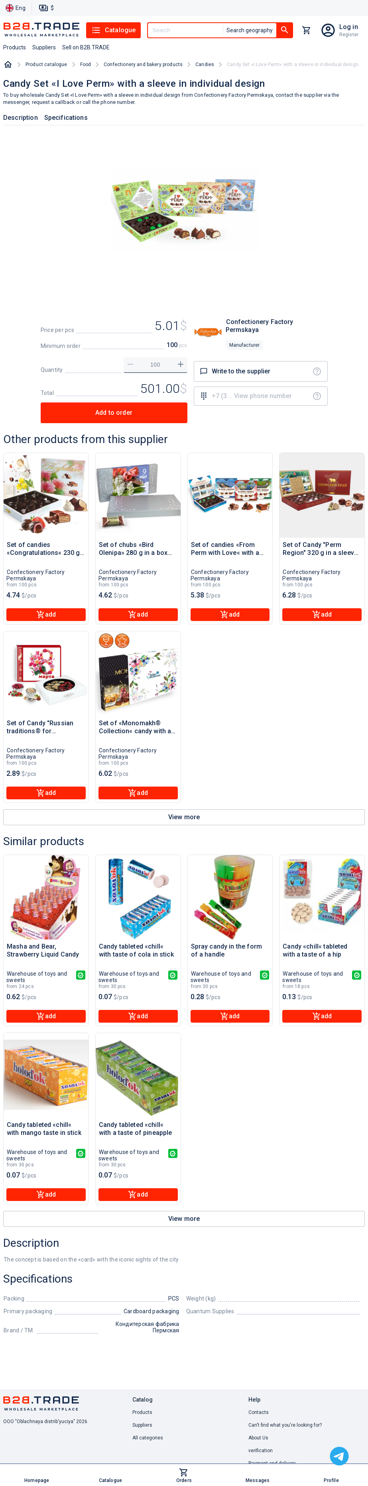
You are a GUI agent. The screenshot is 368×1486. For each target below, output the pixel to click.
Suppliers (142, 1425)
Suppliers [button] (44, 47)
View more (184, 817)
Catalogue (113, 30)
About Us (258, 1438)
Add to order (113, 412)
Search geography (249, 30)
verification (260, 1450)
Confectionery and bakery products (143, 64)
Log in (348, 27)
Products (142, 1412)
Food (85, 64)
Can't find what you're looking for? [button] (285, 1425)
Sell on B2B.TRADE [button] (86, 47)
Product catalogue (46, 64)
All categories (147, 1438)
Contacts (258, 1412)
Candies (204, 64)
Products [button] (14, 47)
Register (348, 34)
